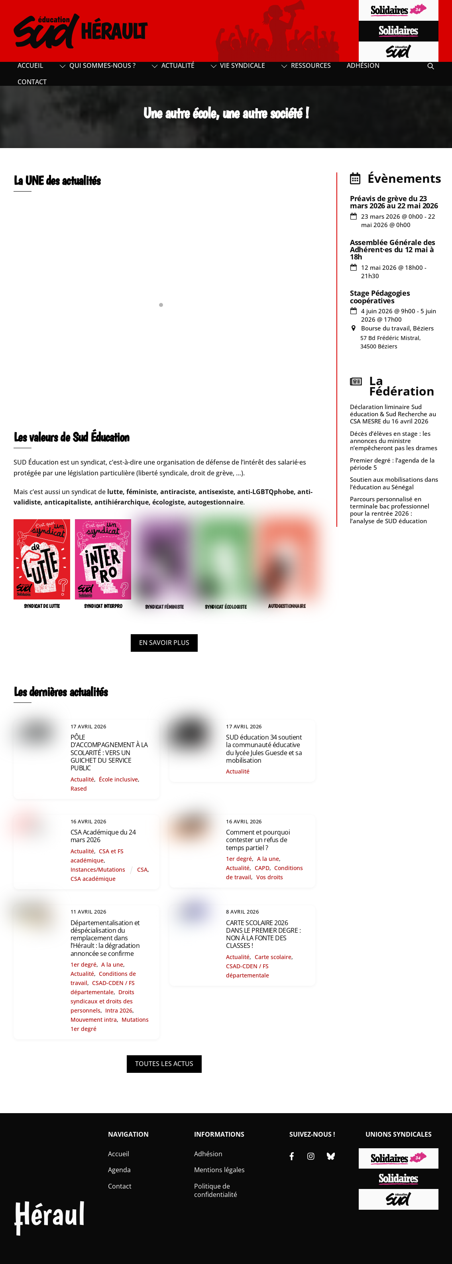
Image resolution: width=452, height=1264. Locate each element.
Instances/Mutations (98, 869)
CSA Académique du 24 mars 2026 (103, 836)
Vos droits (269, 877)
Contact (32, 81)
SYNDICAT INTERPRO (103, 606)
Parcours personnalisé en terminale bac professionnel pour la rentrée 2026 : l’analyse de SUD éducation (389, 510)
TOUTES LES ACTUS (164, 1063)
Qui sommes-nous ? (97, 65)
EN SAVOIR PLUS (164, 642)
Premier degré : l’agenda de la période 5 (392, 463)
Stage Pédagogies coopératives (380, 296)
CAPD (262, 868)
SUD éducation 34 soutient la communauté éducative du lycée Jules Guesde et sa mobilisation (264, 749)
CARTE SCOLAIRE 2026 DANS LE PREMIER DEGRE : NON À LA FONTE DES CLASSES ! (263, 934)
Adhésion (363, 65)
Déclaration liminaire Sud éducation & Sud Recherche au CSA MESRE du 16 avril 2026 (393, 414)
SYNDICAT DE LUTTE (42, 606)
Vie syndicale (237, 65)
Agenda (119, 1169)
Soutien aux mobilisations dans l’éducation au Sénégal (394, 483)
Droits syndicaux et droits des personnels (102, 1001)
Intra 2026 (118, 1010)
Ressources (306, 65)
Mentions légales (219, 1169)
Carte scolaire (273, 957)
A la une (268, 858)
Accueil (30, 65)
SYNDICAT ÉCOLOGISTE (225, 607)
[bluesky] (331, 1155)
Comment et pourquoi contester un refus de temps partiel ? (258, 840)
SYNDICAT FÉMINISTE (164, 607)
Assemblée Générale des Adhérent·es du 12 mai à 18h (392, 249)
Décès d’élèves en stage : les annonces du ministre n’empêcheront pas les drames (393, 440)
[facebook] (292, 1155)
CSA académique (93, 878)
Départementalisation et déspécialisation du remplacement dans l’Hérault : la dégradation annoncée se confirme (105, 938)
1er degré (239, 858)
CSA (142, 869)
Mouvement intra (94, 1019)
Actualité (173, 65)
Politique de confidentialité (215, 1190)
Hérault (49, 1219)
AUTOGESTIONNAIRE (287, 606)
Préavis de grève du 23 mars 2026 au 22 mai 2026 (394, 202)
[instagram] (311, 1155)
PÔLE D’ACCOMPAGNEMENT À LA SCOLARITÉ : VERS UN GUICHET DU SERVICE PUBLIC (109, 752)
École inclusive (118, 779)
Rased (79, 788)
